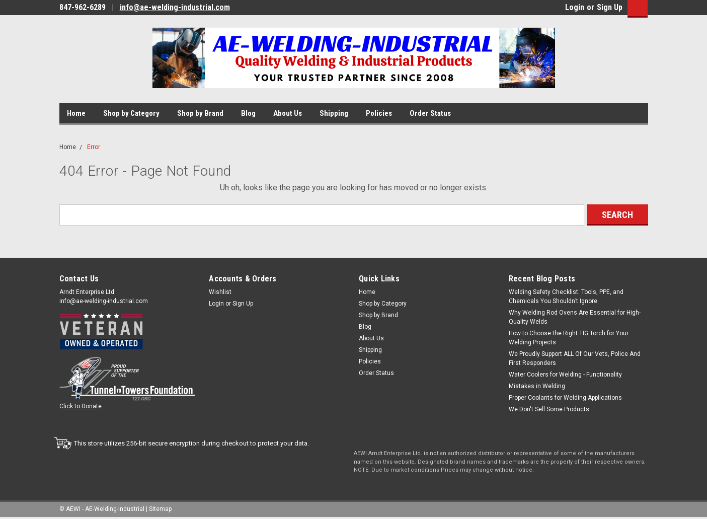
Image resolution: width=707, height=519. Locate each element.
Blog (248, 113)
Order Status (430, 113)
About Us (287, 113)
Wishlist (220, 291)
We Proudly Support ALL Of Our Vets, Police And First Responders (575, 358)
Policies (379, 113)
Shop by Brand (200, 113)
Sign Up (609, 7)
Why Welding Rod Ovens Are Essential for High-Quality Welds (575, 317)
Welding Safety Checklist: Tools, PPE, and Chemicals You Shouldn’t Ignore (566, 296)
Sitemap (160, 508)
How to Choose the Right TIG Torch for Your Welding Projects (569, 338)
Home (76, 113)
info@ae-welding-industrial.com (175, 7)
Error (93, 147)
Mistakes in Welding (537, 386)
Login (574, 7)
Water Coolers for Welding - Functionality (565, 374)
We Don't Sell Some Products (549, 409)
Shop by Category (131, 113)
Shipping (334, 113)
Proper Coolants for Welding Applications (565, 397)
